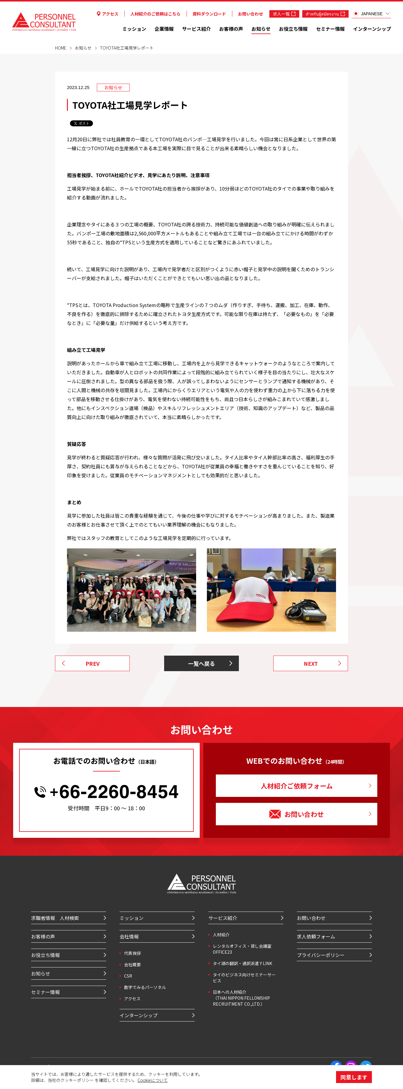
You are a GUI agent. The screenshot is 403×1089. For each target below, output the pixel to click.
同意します (354, 1077)
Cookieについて (153, 1080)
